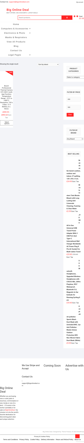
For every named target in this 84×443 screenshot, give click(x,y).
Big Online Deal (18, 10)
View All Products (16, 42)
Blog (16, 46)
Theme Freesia (66, 431)
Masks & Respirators (16, 37)
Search (66, 17)
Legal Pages (19, 55)
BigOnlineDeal (10, 410)
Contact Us (16, 50)
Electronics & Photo (17, 33)
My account (79, 2)
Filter (70, 115)
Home (16, 24)
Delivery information (47, 439)
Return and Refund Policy (64, 439)
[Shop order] (48, 64)
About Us (77, 439)
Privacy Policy (24, 439)
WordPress (80, 431)
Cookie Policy (35, 439)
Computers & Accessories (16, 28)
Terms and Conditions (10, 439)
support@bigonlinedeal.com (19, 2)
